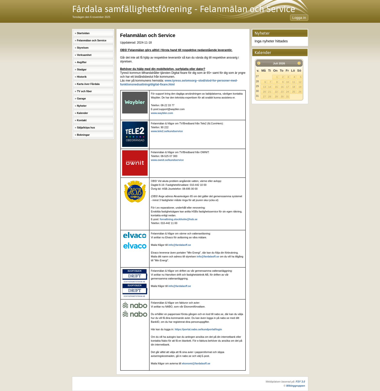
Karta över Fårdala (88, 84)
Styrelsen (82, 47)
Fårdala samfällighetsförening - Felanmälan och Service (183, 9)
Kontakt (82, 120)
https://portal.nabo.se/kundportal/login (198, 329)
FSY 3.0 (300, 381)
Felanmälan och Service (91, 40)
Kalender (82, 113)
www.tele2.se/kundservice (167, 131)
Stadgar (82, 69)
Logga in (299, 18)
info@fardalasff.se (179, 244)
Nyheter (82, 105)
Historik (82, 76)
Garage (81, 98)
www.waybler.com (162, 113)
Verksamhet (84, 54)
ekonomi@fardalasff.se (196, 363)
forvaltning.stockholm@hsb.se (178, 219)
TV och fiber (84, 91)
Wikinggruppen (295, 385)
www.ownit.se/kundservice (167, 159)
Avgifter (82, 62)
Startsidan (83, 33)
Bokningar (83, 134)
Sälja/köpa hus (86, 127)
